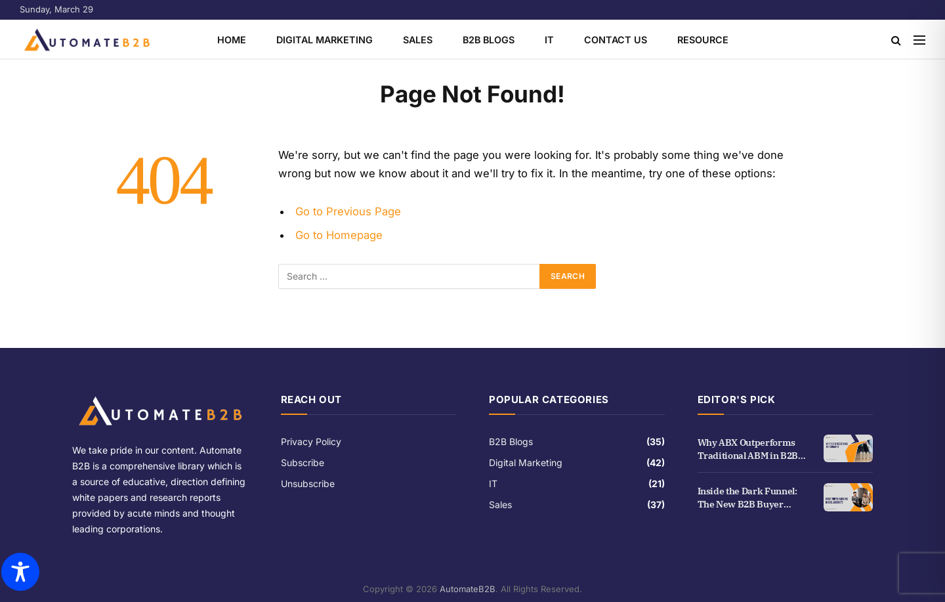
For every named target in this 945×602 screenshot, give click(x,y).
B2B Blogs (488, 39)
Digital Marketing (324, 39)
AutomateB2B (467, 589)
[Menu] (919, 39)
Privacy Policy (311, 441)
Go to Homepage (339, 235)
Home (231, 39)
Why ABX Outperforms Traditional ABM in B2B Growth (748, 449)
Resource (702, 39)
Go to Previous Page (348, 211)
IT (549, 39)
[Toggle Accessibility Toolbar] (20, 571)
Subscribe (302, 462)
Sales (417, 39)
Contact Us (615, 39)
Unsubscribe (308, 483)
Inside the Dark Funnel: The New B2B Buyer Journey (747, 498)
